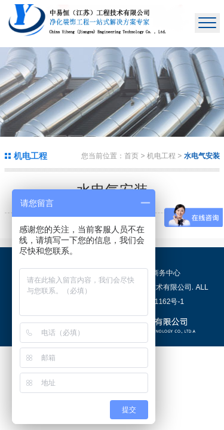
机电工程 (162, 156)
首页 (131, 156)
